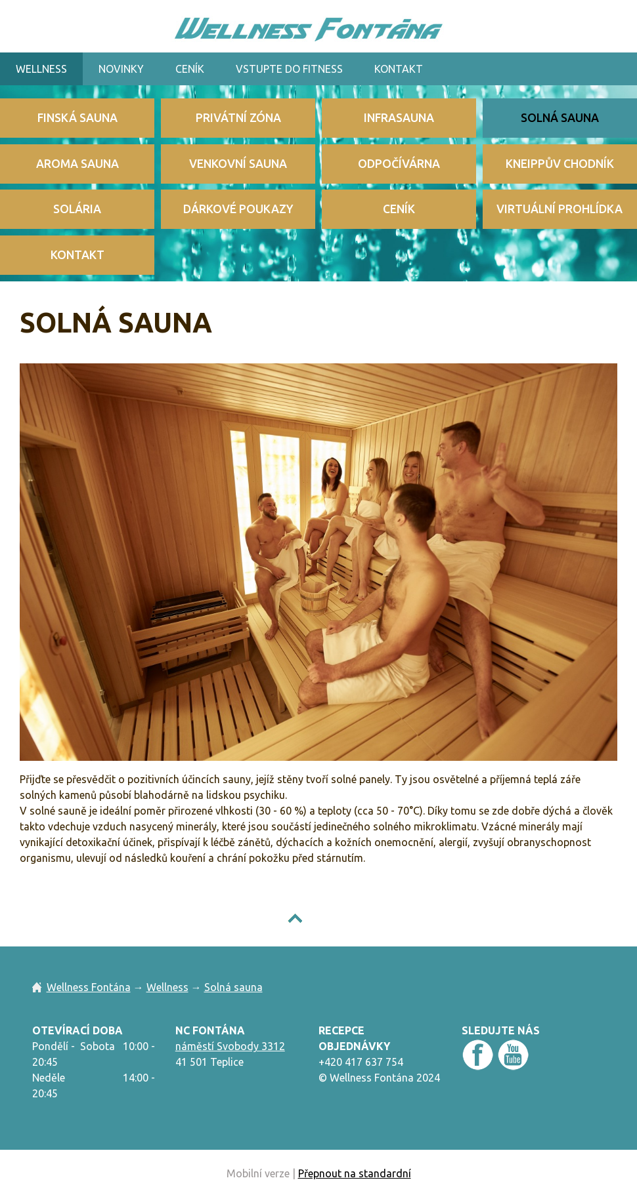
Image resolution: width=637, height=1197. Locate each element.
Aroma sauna (77, 163)
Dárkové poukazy (238, 209)
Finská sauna (77, 118)
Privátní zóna (238, 118)
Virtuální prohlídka (559, 209)
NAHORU (328, 918)
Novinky (121, 69)
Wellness (41, 69)
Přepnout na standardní (354, 1173)
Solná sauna (560, 118)
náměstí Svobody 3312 (230, 1046)
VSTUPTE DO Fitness (289, 69)
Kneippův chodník (560, 163)
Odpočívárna (399, 163)
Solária (77, 209)
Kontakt (398, 69)
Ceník (189, 69)
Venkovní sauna (238, 163)
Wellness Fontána (89, 987)
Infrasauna (399, 118)
